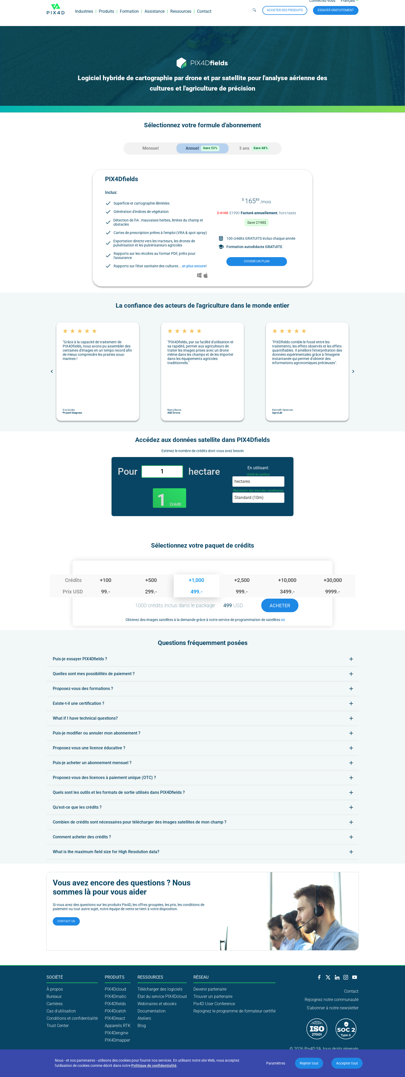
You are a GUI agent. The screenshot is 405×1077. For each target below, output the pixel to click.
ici (283, 619)
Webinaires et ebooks (157, 1003)
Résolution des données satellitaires (258, 490)
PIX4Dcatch (115, 1010)
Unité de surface (258, 474)
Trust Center (58, 1025)
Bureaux (54, 995)
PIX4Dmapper (117, 1039)
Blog (142, 1025)
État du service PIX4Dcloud (162, 995)
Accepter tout (347, 1063)
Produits (106, 16)
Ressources (180, 16)
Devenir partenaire (209, 988)
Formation (129, 16)
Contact (204, 16)
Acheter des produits (285, 15)
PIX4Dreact (115, 1017)
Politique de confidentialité (154, 1065)
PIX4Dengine (116, 1032)
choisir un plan (257, 261)
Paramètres (275, 1063)
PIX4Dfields (115, 1003)
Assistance (155, 16)
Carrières (55, 1003)
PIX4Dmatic (115, 995)
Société (55, 977)
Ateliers (144, 1017)
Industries (84, 16)
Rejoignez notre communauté (331, 999)
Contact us (66, 921)
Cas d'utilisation (61, 1010)
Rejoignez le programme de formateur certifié (234, 1010)
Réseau (200, 977)
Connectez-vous (322, 6)
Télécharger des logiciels (160, 988)
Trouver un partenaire (212, 995)
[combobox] (258, 481)
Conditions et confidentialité (72, 1017)
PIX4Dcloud (115, 988)
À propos (55, 988)
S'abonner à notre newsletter (332, 1007)
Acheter (280, 605)
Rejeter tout (309, 1063)
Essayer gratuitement (336, 15)
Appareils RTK (117, 1025)
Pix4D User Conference (214, 1003)
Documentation (152, 1010)
